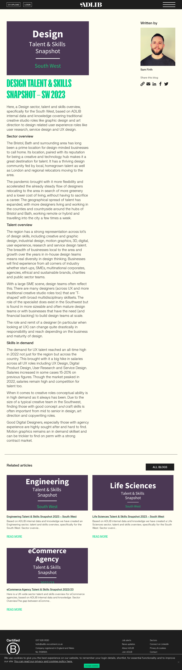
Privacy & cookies (158, 648)
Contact (153, 652)
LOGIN (28, 5)
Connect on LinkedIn (159, 644)
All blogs (160, 467)
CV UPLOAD (13, 5)
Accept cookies (91, 666)
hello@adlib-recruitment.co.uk (49, 644)
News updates (128, 644)
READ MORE (14, 536)
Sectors (153, 640)
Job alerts (126, 640)
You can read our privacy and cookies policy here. (43, 661)
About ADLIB (128, 648)
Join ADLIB (127, 652)
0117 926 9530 (42, 640)
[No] (178, 662)
